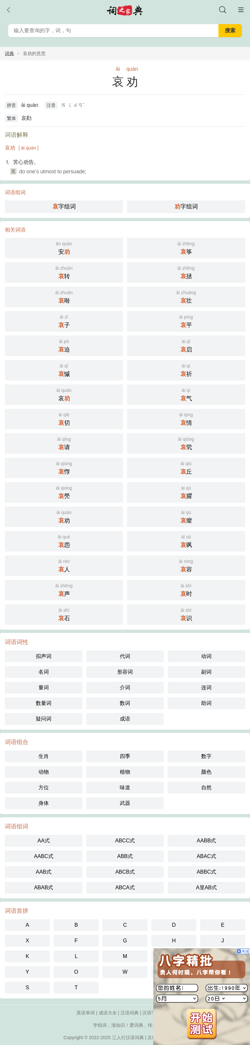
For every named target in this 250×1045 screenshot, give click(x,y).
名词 (43, 672)
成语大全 (108, 1012)
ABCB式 (125, 872)
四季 (125, 756)
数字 (206, 756)
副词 (206, 672)
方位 (43, 787)
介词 (125, 687)
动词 (206, 656)
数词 (125, 703)
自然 (206, 787)
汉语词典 (129, 1012)
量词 (43, 687)
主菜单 (241, 10)
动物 (43, 772)
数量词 (43, 703)
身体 (43, 803)
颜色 (206, 772)
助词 (206, 703)
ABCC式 (125, 840)
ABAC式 (206, 856)
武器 (125, 803)
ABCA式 (125, 887)
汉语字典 (151, 1012)
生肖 (43, 756)
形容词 (125, 672)
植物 (125, 772)
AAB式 (43, 872)
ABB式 (125, 856)
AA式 (43, 840)
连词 (206, 687)
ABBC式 (206, 872)
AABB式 (206, 840)
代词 (125, 656)
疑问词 (43, 719)
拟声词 (43, 656)
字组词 (64, 206)
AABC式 (43, 856)
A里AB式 (206, 887)
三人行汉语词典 (128, 1037)
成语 (125, 719)
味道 (125, 787)
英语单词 (85, 1012)
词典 (9, 53)
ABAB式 (43, 887)
